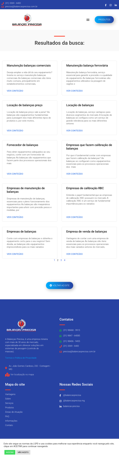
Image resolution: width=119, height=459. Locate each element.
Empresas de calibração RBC (85, 188)
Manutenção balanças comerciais (29, 65)
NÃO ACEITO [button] (23, 452)
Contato (9, 425)
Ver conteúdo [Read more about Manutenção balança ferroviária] (74, 90)
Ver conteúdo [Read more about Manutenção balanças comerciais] (15, 90)
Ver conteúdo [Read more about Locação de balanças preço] (15, 130)
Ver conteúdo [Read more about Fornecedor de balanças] (15, 174)
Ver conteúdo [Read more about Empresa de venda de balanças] (74, 254)
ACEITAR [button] (10, 452)
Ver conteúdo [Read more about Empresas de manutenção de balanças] (15, 217)
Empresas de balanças (21, 231)
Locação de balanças (80, 105)
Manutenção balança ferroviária (87, 65)
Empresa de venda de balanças (86, 231)
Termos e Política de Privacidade (21, 357)
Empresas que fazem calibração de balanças (89, 147)
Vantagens (10, 394)
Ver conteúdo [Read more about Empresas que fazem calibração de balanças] (74, 174)
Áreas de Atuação (14, 412)
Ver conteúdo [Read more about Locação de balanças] (74, 130)
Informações (11, 420)
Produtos (9, 407)
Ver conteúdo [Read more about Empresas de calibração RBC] (74, 217)
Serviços (9, 403)
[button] (87, 19)
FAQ (7, 416)
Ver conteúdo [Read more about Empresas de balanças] (15, 254)
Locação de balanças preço (24, 105)
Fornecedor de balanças (22, 145)
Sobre (8, 398)
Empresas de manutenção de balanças (26, 190)
